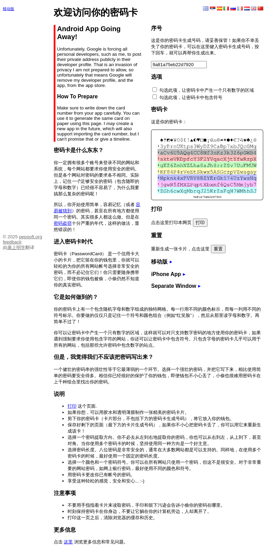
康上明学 (16, 247)
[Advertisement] (23, 120)
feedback (12, 242)
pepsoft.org (30, 236)
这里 (68, 541)
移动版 (8, 9)
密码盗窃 (63, 223)
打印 (72, 406)
